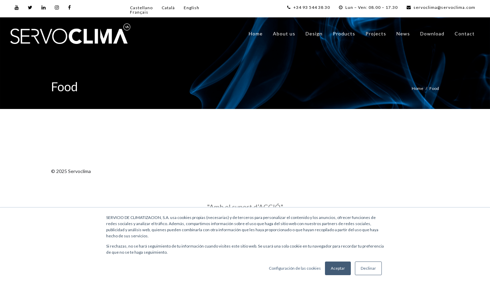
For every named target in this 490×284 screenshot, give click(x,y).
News (403, 33)
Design (314, 33)
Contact (465, 33)
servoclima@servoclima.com (441, 7)
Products (344, 33)
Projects (375, 33)
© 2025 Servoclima (71, 171)
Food (434, 88)
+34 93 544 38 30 (308, 7)
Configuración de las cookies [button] (295, 268)
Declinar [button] (368, 268)
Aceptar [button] (338, 268)
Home (256, 33)
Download (432, 33)
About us (284, 33)
